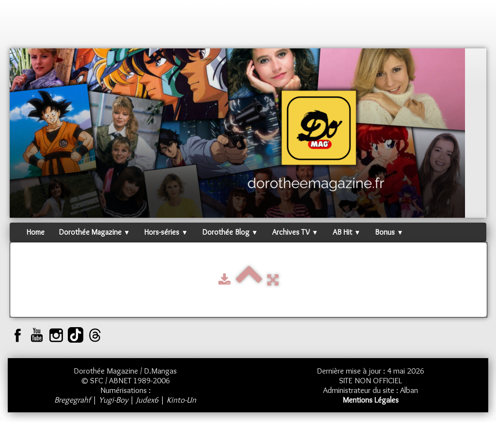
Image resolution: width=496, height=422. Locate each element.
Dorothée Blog (230, 232)
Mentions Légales (370, 400)
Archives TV (295, 232)
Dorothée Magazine (94, 232)
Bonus (389, 232)
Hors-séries (165, 232)
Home (36, 232)
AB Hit (346, 232)
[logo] (28, 27)
